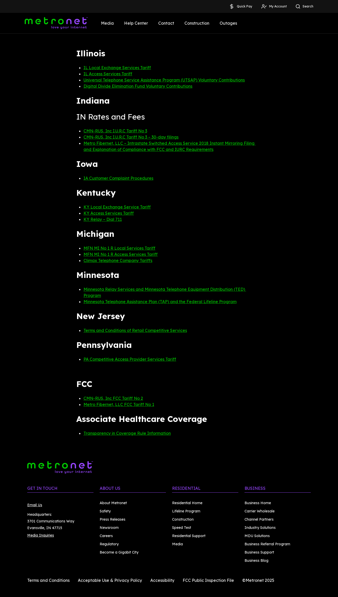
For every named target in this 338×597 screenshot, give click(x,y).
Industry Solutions (260, 527)
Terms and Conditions (48, 580)
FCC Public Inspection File (208, 580)
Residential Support (188, 535)
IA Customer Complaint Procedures (118, 178)
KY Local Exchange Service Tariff (117, 207)
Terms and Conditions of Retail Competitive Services (135, 330)
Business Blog (256, 560)
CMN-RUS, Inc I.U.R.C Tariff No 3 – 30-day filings (131, 137)
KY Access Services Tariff (108, 213)
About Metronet (113, 503)
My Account (274, 6)
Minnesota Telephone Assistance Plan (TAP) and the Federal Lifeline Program (160, 301)
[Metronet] (56, 23)
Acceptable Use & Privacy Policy (110, 580)
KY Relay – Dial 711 (102, 219)
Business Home (258, 503)
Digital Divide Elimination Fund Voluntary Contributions (137, 86)
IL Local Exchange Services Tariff (117, 67)
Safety (105, 511)
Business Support (259, 552)
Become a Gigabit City (119, 552)
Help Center (136, 23)
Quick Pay (240, 6)
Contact (166, 23)
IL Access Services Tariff (107, 73)
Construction (196, 23)
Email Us (34, 505)
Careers (106, 535)
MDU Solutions (257, 535)
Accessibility (162, 580)
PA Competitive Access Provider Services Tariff (129, 359)
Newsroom (109, 527)
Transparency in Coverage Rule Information (127, 433)
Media (107, 23)
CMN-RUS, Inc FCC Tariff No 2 (113, 398)
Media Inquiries (40, 535)
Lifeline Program (186, 511)
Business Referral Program (267, 544)
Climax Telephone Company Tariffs (117, 260)
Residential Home (187, 503)
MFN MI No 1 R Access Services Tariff (120, 254)
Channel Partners (259, 519)
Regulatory (109, 544)
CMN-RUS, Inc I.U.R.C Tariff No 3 (115, 130)
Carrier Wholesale (260, 511)
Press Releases (112, 519)
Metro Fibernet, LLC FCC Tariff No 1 (118, 404)
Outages (228, 23)
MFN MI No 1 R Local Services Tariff (119, 248)
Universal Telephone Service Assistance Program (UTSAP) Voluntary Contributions (164, 80)
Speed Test (181, 527)
